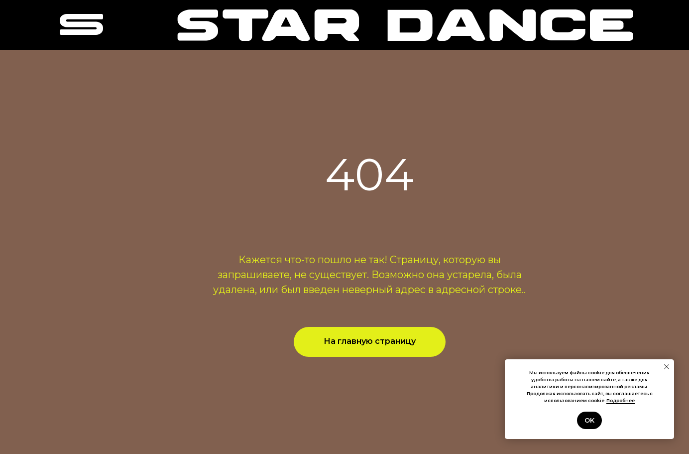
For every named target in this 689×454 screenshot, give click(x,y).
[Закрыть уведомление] (667, 367)
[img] (405, 25)
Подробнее (620, 400)
